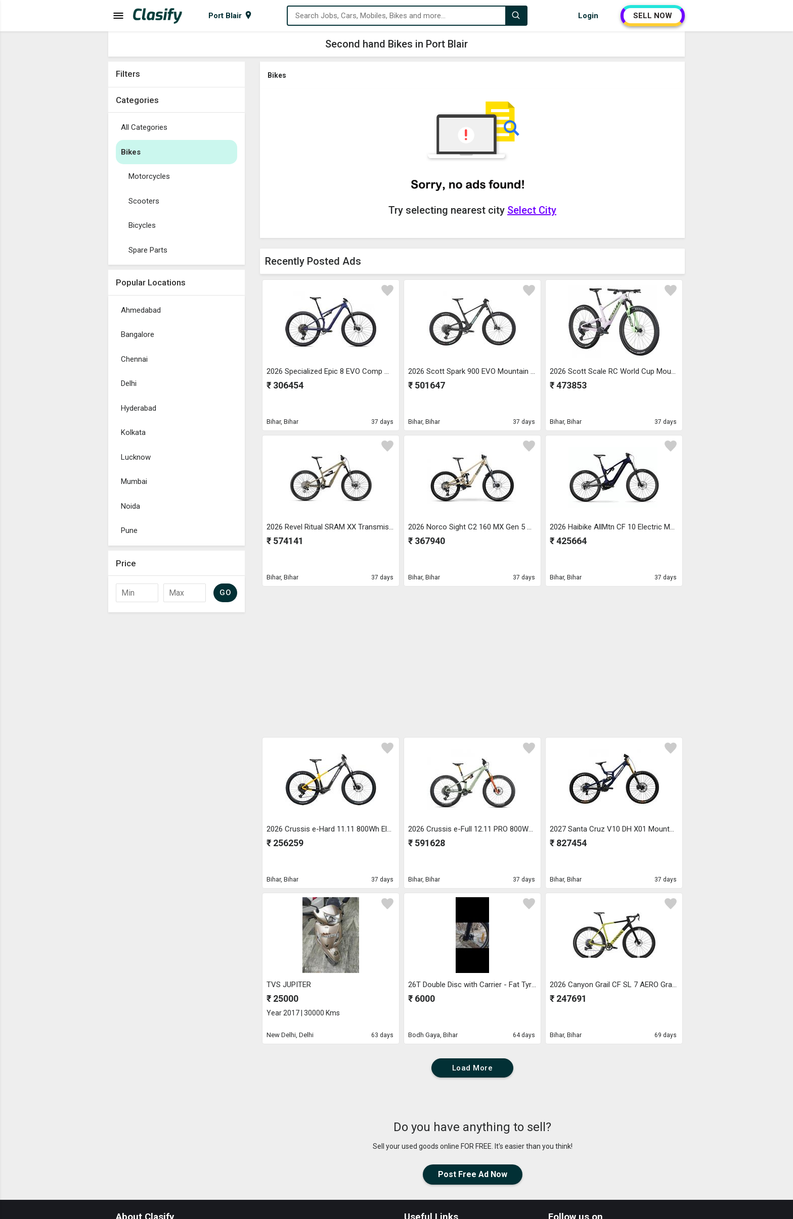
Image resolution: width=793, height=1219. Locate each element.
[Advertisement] (176, 768)
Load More (472, 1067)
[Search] (515, 16)
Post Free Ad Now (472, 1174)
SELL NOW (652, 15)
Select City (531, 210)
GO (225, 592)
